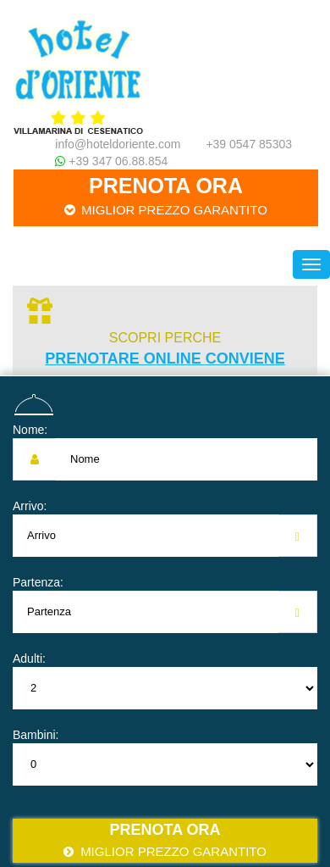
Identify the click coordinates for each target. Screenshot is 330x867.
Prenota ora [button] (165, 196)
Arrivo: (30, 506)
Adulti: (29, 658)
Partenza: (38, 582)
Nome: (30, 429)
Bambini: (35, 735)
